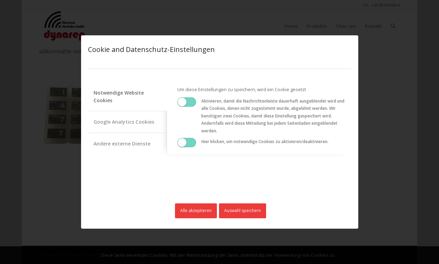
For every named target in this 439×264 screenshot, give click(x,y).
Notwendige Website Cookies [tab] (119, 96)
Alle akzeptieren (196, 210)
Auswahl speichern (242, 210)
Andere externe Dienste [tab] (122, 143)
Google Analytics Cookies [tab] (124, 121)
